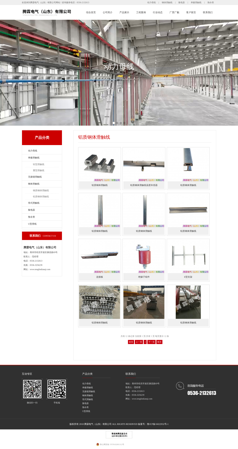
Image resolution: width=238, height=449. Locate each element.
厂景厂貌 (174, 12)
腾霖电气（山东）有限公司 (98, 424)
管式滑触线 (33, 203)
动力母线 (151, 2)
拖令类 (210, 2)
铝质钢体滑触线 (41, 196)
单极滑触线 (196, 2)
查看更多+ (119, 80)
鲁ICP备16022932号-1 (157, 424)
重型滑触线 (38, 170)
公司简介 (107, 12)
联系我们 (208, 12)
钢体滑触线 (167, 2)
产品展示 (124, 12)
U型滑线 (32, 224)
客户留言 (191, 12)
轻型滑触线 (38, 164)
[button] (114, 123)
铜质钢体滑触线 (41, 190)
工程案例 (141, 12)
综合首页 (91, 12)
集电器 (181, 2)
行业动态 (158, 12)
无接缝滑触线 (35, 177)
